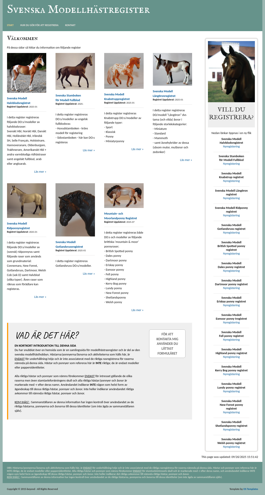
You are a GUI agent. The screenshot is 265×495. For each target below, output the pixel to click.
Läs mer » (40, 172)
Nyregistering (231, 146)
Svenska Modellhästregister (78, 9)
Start (10, 25)
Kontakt (70, 25)
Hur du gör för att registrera (39, 25)
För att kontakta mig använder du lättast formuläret (167, 343)
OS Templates (250, 489)
